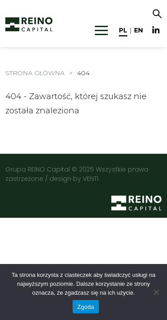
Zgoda (85, 307)
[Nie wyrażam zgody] (155, 292)
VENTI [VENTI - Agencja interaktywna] (90, 178)
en (138, 30)
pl (123, 30)
